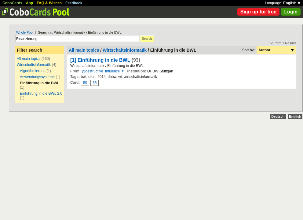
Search (147, 38)
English (292, 3)
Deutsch (277, 116)
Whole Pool (24, 32)
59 (85, 83)
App (29, 3)
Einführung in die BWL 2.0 (41, 93)
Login (291, 11)
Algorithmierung (33, 71)
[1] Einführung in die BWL (100, 60)
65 (95, 83)
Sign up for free (258, 11)
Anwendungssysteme (37, 77)
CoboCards (12, 3)
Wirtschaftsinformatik (34, 65)
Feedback (73, 3)
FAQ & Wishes (49, 3)
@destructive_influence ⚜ (103, 71)
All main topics (28, 59)
